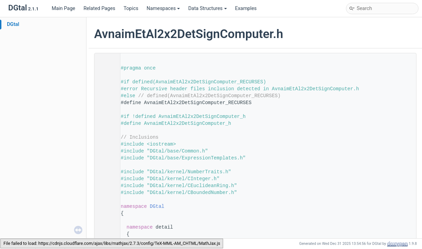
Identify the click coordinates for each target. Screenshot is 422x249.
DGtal (13, 24)
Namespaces (163, 8)
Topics (130, 8)
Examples (246, 8)
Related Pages (99, 8)
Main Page (63, 8)
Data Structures (207, 8)
